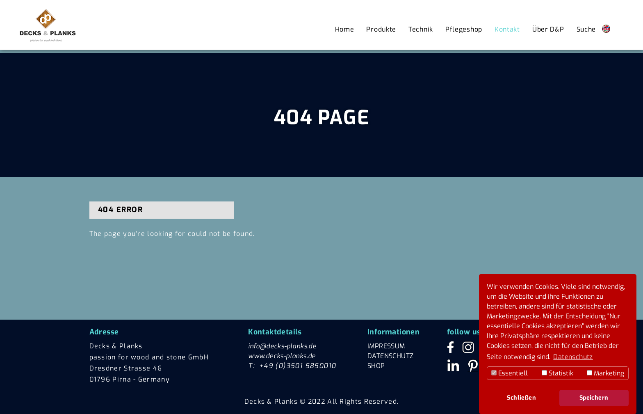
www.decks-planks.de (282, 356)
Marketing (605, 373)
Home (344, 29)
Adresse (104, 332)
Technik (420, 29)
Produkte (381, 29)
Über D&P (548, 29)
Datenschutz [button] (573, 356)
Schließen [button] (521, 398)
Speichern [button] (594, 398)
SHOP (376, 365)
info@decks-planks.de (282, 346)
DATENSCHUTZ (390, 356)
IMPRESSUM (386, 346)
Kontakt (507, 29)
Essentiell (509, 373)
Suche (586, 29)
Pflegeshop (463, 29)
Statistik (557, 373)
